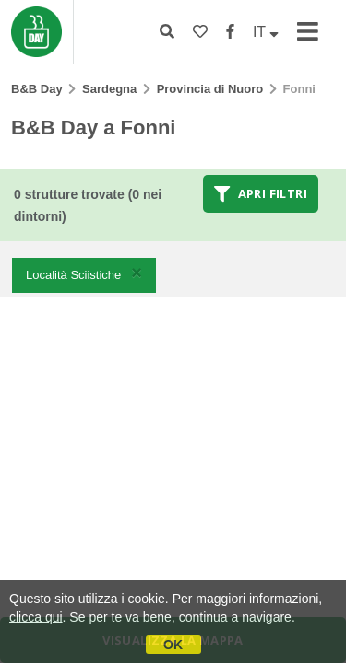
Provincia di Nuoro (210, 89)
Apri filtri (260, 193)
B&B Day (37, 89)
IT (266, 32)
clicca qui (36, 617)
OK (173, 644)
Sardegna (109, 89)
